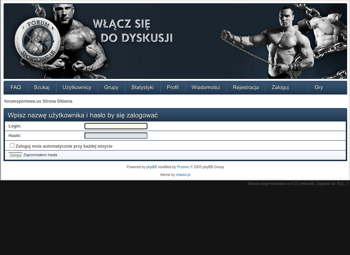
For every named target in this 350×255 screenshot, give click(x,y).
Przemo (183, 167)
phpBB (151, 167)
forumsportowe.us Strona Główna (38, 101)
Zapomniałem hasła (40, 155)
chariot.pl (183, 175)
